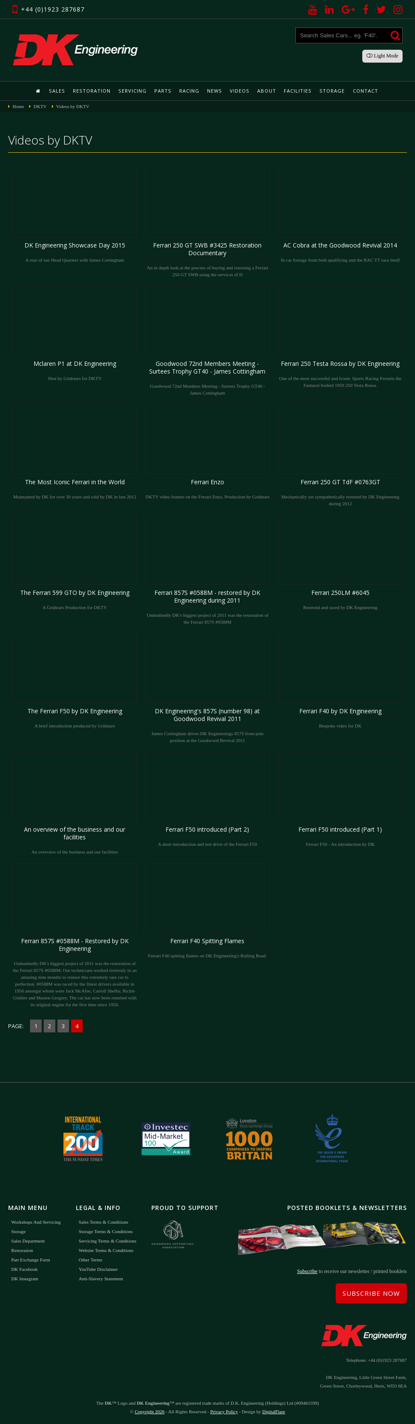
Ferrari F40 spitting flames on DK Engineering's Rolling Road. (207, 910)
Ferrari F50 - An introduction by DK (340, 799)
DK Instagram (24, 1277)
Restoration (92, 90)
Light (382, 56)
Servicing (133, 90)
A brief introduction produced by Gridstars (74, 681)
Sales (58, 90)
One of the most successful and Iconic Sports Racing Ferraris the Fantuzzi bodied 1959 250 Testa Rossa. (340, 336)
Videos (239, 90)
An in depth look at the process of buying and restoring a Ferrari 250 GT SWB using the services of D (207, 222)
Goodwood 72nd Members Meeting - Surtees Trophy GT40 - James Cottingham (207, 340)
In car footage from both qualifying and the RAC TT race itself (340, 215)
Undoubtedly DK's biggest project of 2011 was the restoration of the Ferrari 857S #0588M (207, 569)
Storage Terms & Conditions (106, 1230)
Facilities (296, 90)
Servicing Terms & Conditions (107, 1240)
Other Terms (90, 1258)
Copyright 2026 (149, 1411)
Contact (363, 90)
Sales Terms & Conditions (103, 1221)
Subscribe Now (371, 1292)
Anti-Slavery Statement (101, 1277)
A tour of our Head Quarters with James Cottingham (74, 215)
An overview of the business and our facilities (74, 803)
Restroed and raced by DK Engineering (340, 562)
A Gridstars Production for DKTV (74, 562)
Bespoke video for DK (340, 681)
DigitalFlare (273, 1411)
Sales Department (28, 1240)
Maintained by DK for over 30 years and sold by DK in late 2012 (74, 451)
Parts (163, 90)
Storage (330, 90)
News (214, 90)
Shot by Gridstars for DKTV (74, 333)
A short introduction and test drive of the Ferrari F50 (207, 799)
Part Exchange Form (30, 1258)
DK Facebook (24, 1268)
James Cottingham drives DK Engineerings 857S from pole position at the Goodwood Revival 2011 (207, 688)
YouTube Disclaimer (98, 1268)
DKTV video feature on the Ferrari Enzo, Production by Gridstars (207, 451)
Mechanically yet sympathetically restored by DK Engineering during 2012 (340, 455)
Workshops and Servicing (35, 1221)
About (265, 90)
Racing (189, 90)
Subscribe (307, 1271)
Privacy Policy (224, 1411)
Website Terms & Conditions (106, 1249)
